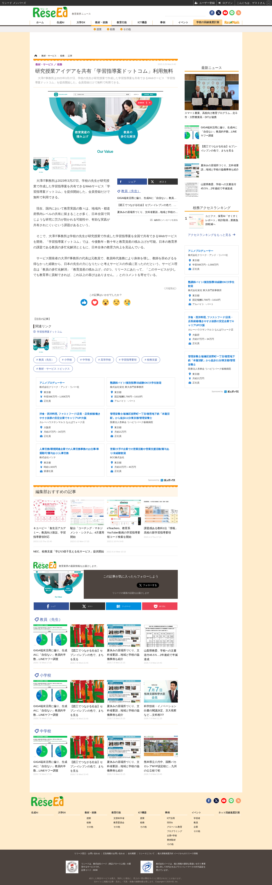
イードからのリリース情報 (186, 853)
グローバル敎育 (174, 827)
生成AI (60, 22)
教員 (196, 822)
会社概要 (132, 853)
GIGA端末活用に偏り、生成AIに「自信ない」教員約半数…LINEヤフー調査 (159, 198)
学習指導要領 (129, 359)
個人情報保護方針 (165, 853)
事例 (162, 22)
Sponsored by (153, 480)
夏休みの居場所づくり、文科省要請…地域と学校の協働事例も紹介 (155, 212)
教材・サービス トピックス (54, 368)
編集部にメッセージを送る (166, 220)
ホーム (40, 22)
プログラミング (174, 831)
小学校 (68, 359)
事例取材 (171, 840)
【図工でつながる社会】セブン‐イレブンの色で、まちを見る (151, 205)
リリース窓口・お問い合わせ (87, 853)
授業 (99, 29)
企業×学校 (172, 835)
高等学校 (106, 359)
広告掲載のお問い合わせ (114, 853)
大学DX (81, 22)
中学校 (86, 359)
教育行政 (122, 22)
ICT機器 (142, 22)
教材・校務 (101, 22)
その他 (127, 29)
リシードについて (147, 853)
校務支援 (152, 359)
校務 (112, 29)
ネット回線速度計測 (229, 812)
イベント (183, 22)
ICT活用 (171, 818)
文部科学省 (118, 818)
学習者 (197, 818)
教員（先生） (131, 191)
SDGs (170, 822)
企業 (196, 827)
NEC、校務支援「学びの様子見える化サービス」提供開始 (79, 551)
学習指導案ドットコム (49, 331)
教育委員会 (118, 822)
